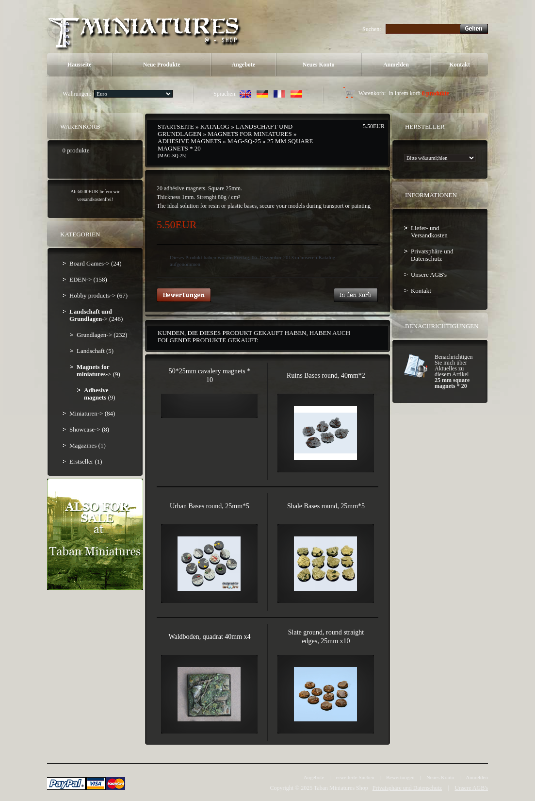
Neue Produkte (161, 64)
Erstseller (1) (85, 461)
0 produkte (435, 93)
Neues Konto (319, 64)
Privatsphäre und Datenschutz (432, 255)
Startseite (176, 126)
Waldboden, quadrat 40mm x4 (209, 636)
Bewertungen (400, 777)
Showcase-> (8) (89, 429)
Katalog (214, 126)
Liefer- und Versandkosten (429, 231)
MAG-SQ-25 (244, 141)
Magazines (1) (87, 445)
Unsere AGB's (429, 274)
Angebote (244, 64)
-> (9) (98, 370)
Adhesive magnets (189, 141)
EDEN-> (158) (88, 279)
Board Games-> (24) (95, 263)
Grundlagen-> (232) (102, 334)
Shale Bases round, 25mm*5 (326, 506)
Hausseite (79, 64)
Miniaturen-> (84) (92, 413)
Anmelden (396, 64)
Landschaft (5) (95, 350)
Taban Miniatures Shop (341, 787)
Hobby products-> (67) (98, 295)
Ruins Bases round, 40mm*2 (326, 375)
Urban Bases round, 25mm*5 (209, 506)
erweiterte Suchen (355, 777)
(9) (99, 393)
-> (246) (96, 315)
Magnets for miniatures (250, 133)
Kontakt (459, 64)
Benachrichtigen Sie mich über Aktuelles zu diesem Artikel (454, 371)
